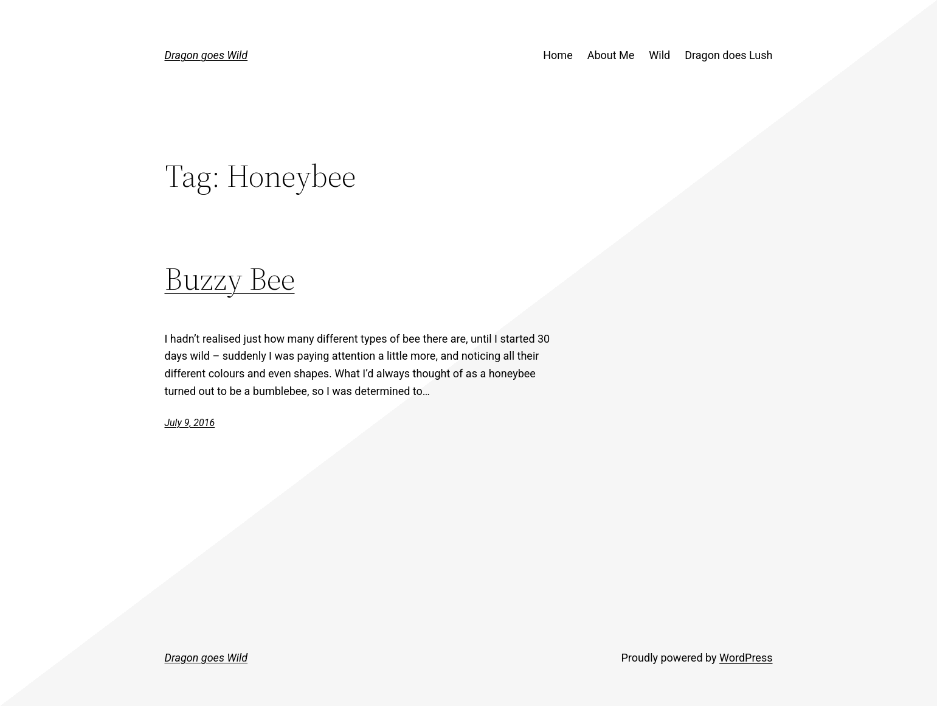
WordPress (745, 657)
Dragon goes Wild (206, 55)
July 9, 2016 (190, 422)
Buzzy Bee (230, 278)
